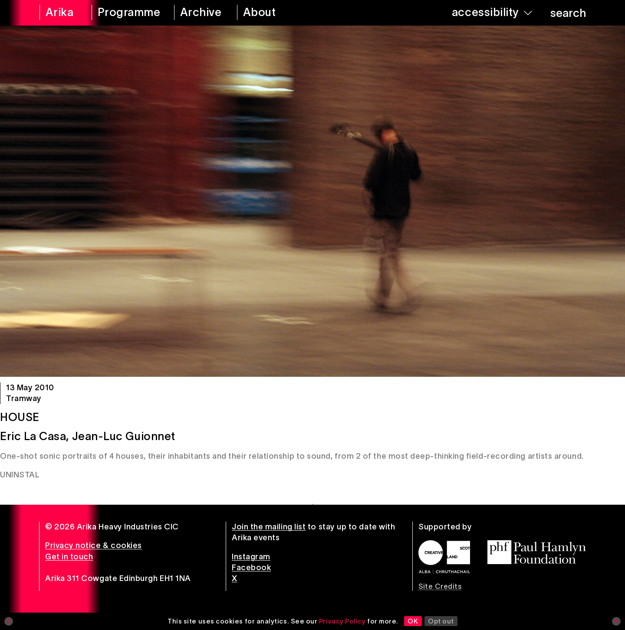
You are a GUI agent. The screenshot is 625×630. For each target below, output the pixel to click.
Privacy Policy (342, 621)
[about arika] (271, 13)
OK (413, 621)
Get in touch (69, 556)
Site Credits (439, 586)
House (19, 417)
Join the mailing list (269, 526)
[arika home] (60, 13)
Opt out (441, 621)
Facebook (251, 567)
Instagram (251, 556)
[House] (312, 201)
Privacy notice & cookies (93, 545)
